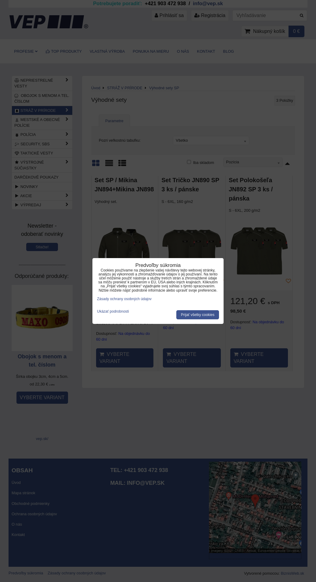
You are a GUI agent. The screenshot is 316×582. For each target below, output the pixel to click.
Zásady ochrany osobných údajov (124, 299)
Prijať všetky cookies (197, 315)
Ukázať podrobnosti (113, 312)
